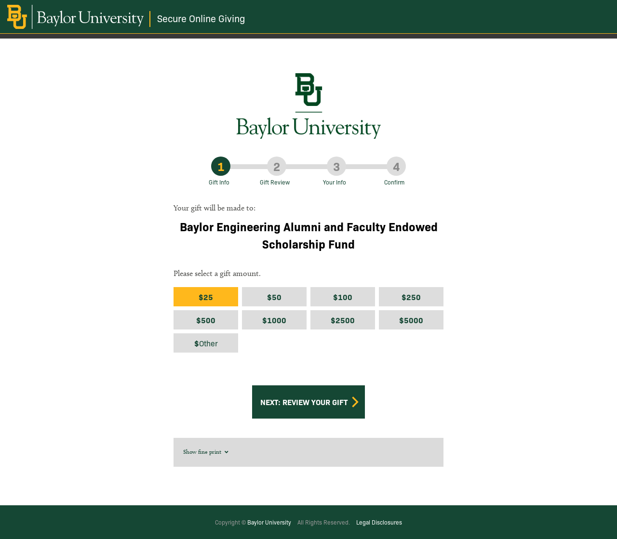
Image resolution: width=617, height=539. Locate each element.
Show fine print (206, 451)
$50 (274, 296)
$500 (205, 320)
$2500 (343, 320)
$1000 (274, 320)
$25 (206, 296)
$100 (342, 296)
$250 (411, 296)
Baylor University (269, 522)
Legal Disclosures (379, 522)
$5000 (411, 320)
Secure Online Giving (201, 18)
